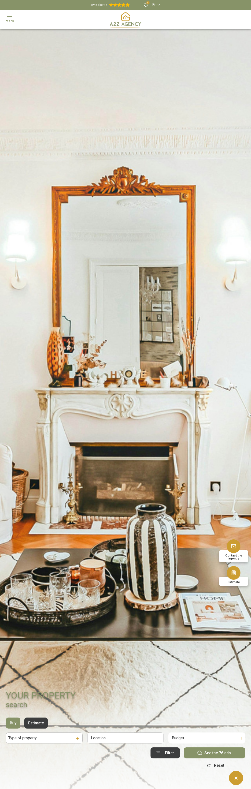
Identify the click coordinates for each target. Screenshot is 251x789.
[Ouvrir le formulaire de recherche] (165, 755)
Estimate (36, 725)
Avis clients (110, 5)
